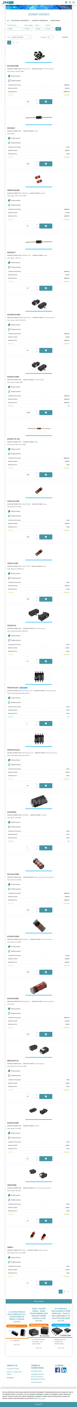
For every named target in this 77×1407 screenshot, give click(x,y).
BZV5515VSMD (15, 998)
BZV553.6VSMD (16, 874)
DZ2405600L (14, 812)
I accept (38, 1404)
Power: (40, 25)
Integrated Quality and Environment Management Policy (38, 1376)
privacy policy (41, 1398)
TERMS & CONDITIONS (37, 1366)
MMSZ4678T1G (15, 1061)
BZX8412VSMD (15, 1123)
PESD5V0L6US (15, 688)
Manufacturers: (14, 25)
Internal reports (36, 1382)
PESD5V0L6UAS (16, 750)
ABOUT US (12, 1365)
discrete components (43, 20)
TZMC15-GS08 (15, 563)
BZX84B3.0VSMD (16, 315)
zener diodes (58, 20)
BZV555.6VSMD (16, 936)
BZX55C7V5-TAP (16, 439)
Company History (13, 1369)
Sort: (11, 37)
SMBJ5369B (14, 1185)
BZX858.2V (14, 252)
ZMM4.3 (13, 1247)
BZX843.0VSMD (16, 377)
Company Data (36, 1371)
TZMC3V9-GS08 (16, 501)
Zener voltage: (31, 25)
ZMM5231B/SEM (16, 190)
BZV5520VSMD (15, 66)
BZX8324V (14, 128)
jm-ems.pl (10, 1377)
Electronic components (23, 20)
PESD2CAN (14, 625)
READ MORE (19, 1344)
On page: (46, 37)
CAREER (59, 1365)
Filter (60, 29)
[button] (22, 76)
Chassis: (50, 25)
